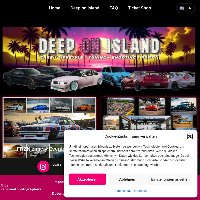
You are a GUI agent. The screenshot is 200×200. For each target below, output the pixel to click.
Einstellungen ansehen (170, 179)
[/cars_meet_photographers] (43, 167)
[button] (189, 136)
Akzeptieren (87, 179)
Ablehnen (127, 179)
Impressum (141, 191)
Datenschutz (122, 191)
